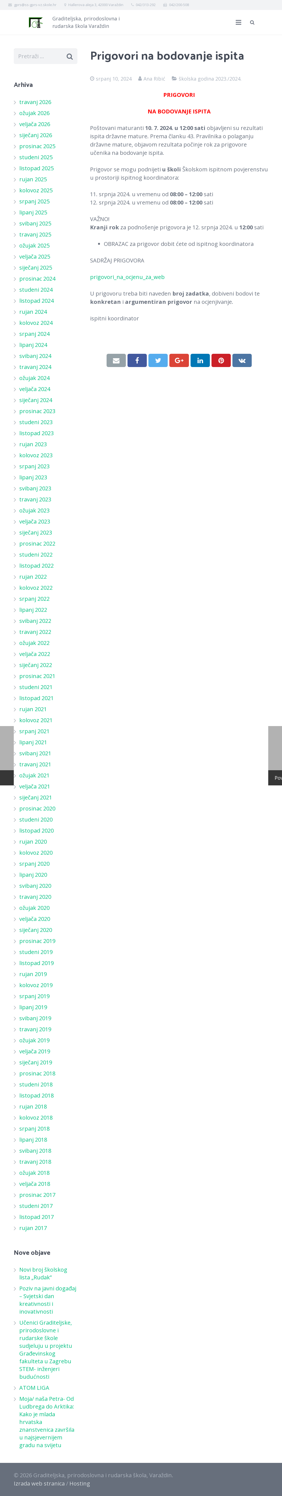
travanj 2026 (35, 102)
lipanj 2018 (33, 1139)
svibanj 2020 (35, 885)
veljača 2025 (34, 256)
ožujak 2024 (34, 378)
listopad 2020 (36, 830)
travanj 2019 (35, 1029)
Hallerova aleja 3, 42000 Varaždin (95, 4)
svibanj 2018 (35, 1150)
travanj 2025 (35, 234)
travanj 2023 (35, 499)
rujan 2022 (33, 576)
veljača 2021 (34, 786)
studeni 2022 (36, 554)
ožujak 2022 (34, 643)
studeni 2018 (36, 1084)
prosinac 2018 (37, 1073)
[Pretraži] (252, 22)
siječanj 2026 (35, 135)
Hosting (79, 1483)
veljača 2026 (34, 124)
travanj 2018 (35, 1161)
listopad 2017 (36, 1217)
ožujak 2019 (34, 1040)
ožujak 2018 (34, 1172)
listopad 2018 (36, 1095)
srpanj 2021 (34, 731)
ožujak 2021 (34, 775)
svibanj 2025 (35, 223)
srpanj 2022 (34, 598)
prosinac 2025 (37, 146)
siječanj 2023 (35, 532)
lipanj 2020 (33, 874)
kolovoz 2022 (36, 587)
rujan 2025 (33, 179)
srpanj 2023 (34, 466)
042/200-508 (179, 4)
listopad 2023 (36, 433)
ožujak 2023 (34, 510)
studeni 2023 (36, 422)
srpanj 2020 (34, 863)
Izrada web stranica (39, 1483)
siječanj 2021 (35, 797)
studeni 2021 (36, 687)
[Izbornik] (238, 22)
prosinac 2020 (37, 808)
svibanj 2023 (35, 488)
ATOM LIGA (34, 1387)
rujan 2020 (33, 841)
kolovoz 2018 (36, 1117)
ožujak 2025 (34, 245)
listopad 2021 (36, 698)
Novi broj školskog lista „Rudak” (43, 1273)
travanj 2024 (35, 367)
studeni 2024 (36, 289)
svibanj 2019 (35, 1018)
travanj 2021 (35, 764)
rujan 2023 (33, 444)
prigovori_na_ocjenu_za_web (127, 277)
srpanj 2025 (34, 201)
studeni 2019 (36, 952)
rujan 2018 (33, 1106)
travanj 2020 (35, 896)
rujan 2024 (33, 311)
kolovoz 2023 (36, 455)
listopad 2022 (36, 565)
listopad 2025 (36, 168)
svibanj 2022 (35, 621)
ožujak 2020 (34, 908)
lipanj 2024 (33, 345)
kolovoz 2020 (36, 852)
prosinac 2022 (37, 543)
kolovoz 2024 (36, 322)
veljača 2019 (34, 1051)
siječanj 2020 (35, 930)
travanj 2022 (35, 632)
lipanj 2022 (33, 609)
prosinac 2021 (37, 676)
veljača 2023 (34, 521)
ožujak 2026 (34, 113)
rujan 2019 (33, 974)
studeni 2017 (36, 1206)
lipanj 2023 (33, 477)
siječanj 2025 (35, 267)
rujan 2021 (33, 709)
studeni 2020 (36, 819)
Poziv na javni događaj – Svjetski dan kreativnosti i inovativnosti (47, 1300)
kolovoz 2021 (36, 720)
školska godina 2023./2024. (210, 78)
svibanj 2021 (35, 753)
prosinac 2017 (37, 1195)
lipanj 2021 (33, 742)
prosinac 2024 (37, 278)
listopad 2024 (36, 300)
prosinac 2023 (37, 411)
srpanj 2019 (34, 996)
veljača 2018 (34, 1183)
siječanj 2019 (35, 1062)
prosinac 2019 (37, 941)
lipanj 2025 (33, 212)
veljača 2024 (34, 389)
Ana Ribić (154, 78)
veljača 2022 (34, 654)
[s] (45, 56)
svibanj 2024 (35, 356)
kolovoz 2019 (36, 985)
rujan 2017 (33, 1228)
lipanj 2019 (33, 1007)
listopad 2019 (36, 963)
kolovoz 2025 (36, 190)
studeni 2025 (36, 157)
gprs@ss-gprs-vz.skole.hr (35, 4)
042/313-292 (146, 4)
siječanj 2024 (35, 400)
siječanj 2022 (35, 665)
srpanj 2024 (34, 334)
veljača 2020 (34, 919)
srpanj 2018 (34, 1128)
